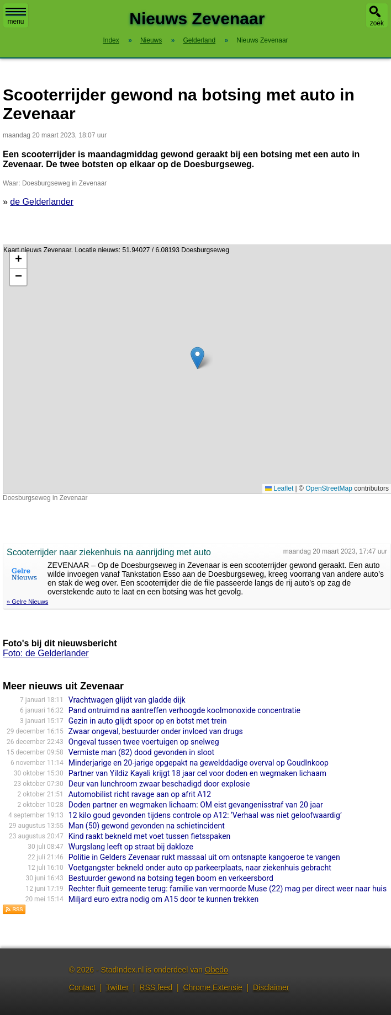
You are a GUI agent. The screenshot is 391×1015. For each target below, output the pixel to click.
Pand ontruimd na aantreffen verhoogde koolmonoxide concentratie (184, 710)
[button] (197, 358)
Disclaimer (271, 987)
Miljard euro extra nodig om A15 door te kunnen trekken (163, 899)
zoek (377, 23)
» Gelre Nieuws (27, 601)
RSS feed (155, 987)
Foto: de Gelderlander (46, 653)
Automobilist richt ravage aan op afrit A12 (139, 794)
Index (111, 40)
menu (16, 16)
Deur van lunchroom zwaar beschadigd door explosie (159, 783)
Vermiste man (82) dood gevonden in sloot (141, 752)
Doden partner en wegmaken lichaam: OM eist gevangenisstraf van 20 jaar (195, 804)
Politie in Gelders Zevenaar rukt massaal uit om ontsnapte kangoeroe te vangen (204, 857)
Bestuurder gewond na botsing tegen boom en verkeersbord (170, 878)
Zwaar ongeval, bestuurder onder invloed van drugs (155, 731)
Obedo (216, 969)
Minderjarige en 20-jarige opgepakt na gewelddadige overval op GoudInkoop (198, 762)
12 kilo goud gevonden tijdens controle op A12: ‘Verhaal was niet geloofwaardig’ (205, 815)
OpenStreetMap (328, 488)
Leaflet (279, 488)
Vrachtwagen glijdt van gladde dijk (127, 699)
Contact (82, 987)
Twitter (117, 987)
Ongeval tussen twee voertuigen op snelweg (143, 741)
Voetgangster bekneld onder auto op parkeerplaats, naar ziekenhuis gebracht (199, 867)
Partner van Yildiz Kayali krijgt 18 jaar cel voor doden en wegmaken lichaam (197, 773)
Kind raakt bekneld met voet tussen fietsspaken (149, 836)
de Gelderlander (41, 201)
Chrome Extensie (212, 987)
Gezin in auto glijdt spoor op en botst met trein (147, 720)
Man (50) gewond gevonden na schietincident (146, 825)
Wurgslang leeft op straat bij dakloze (130, 846)
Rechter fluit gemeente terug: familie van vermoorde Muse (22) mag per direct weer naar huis (227, 888)
